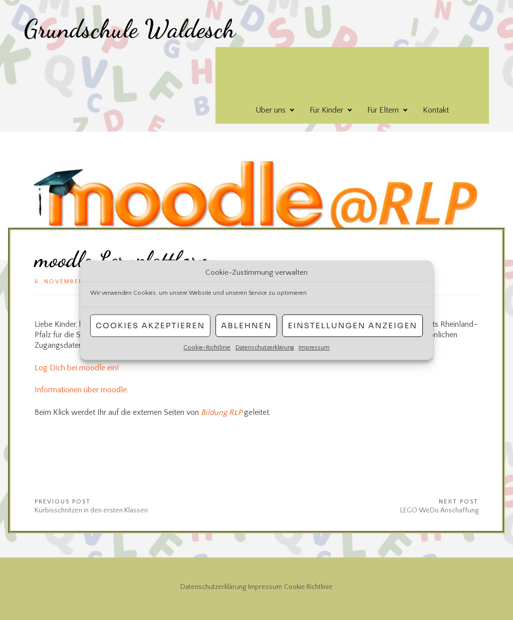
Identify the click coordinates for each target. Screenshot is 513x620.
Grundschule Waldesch (129, 29)
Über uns (270, 110)
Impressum (314, 347)
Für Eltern (383, 110)
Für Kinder (326, 110)
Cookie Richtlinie (308, 587)
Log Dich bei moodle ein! (77, 367)
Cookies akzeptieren (150, 325)
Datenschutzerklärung (264, 347)
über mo (98, 389)
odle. (120, 389)
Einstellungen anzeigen (352, 325)
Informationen (59, 389)
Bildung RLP (221, 412)
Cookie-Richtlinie (206, 347)
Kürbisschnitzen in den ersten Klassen (91, 510)
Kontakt (436, 110)
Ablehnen (246, 325)
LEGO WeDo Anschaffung (439, 510)
